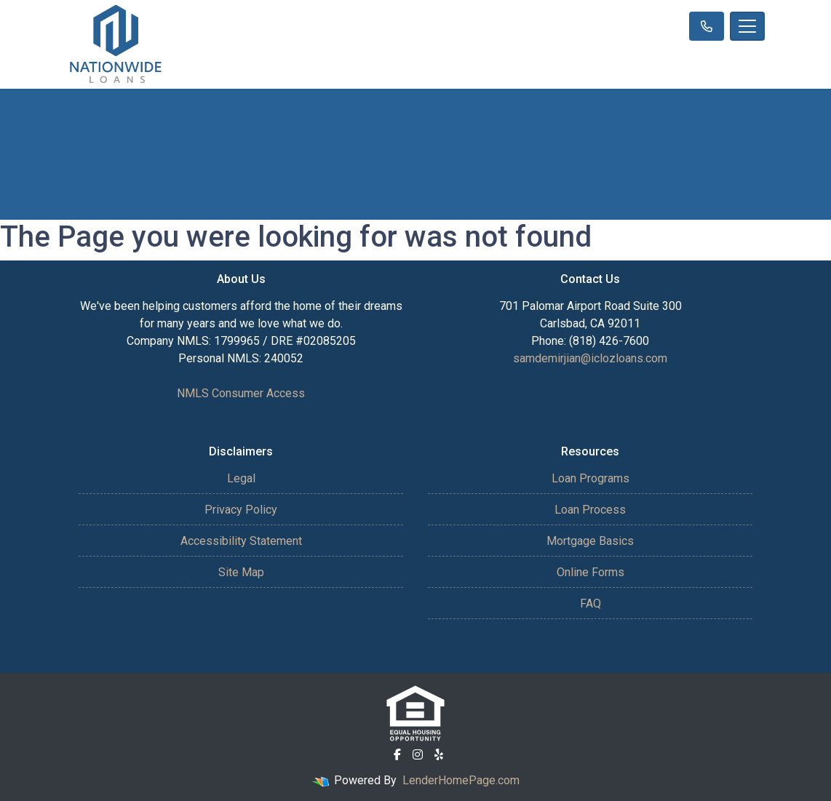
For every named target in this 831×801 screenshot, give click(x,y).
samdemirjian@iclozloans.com (590, 358)
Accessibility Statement (241, 541)
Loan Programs (590, 478)
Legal (241, 478)
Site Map (241, 572)
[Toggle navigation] (747, 26)
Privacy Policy (240, 510)
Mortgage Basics (590, 541)
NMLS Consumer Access (241, 393)
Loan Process (590, 510)
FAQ (590, 603)
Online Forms (590, 572)
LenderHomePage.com (461, 780)
